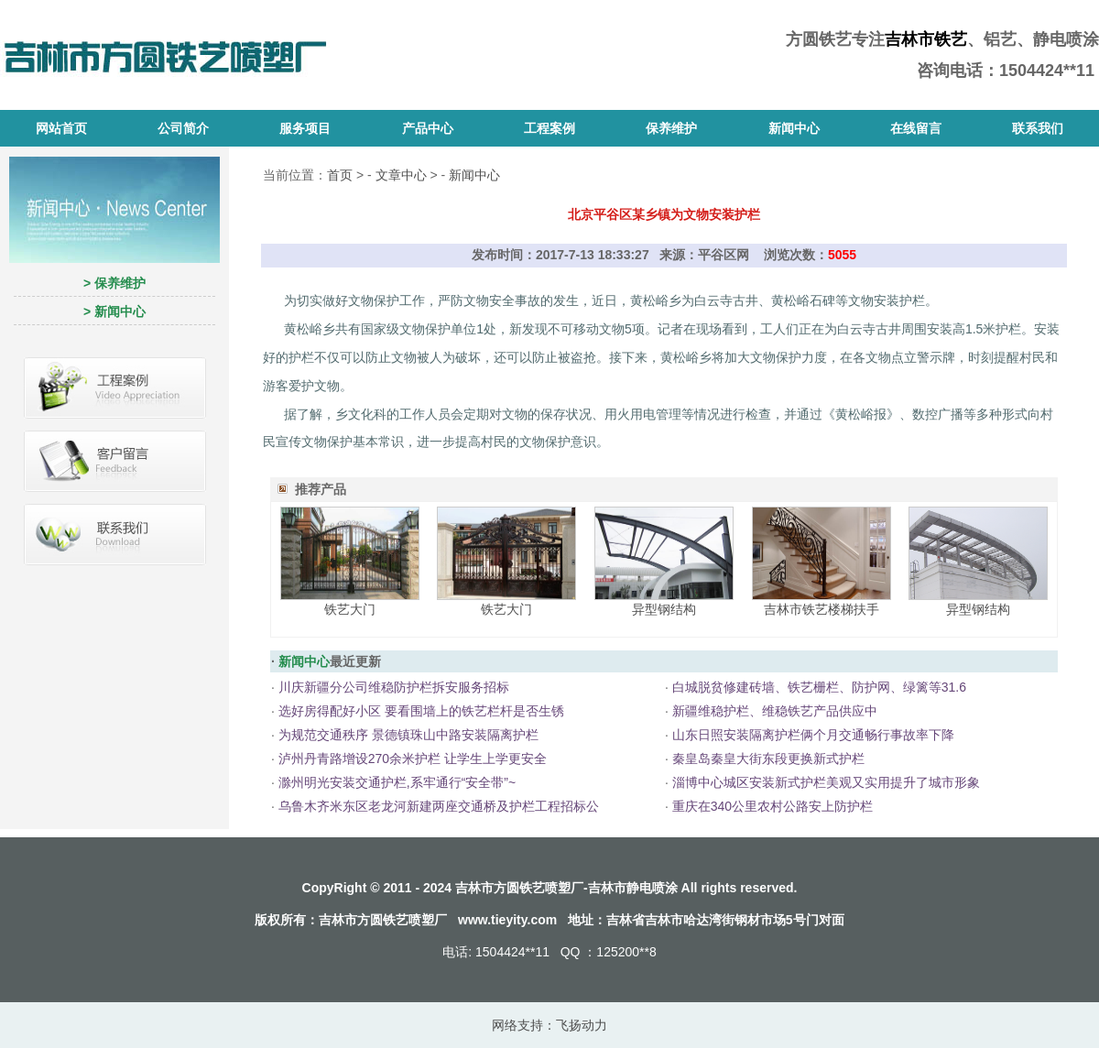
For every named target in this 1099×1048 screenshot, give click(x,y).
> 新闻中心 (114, 311)
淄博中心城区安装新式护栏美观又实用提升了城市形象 (826, 782)
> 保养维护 (114, 283)
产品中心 (427, 128)
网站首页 (61, 128)
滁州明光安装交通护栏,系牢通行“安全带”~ (397, 782)
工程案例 (549, 128)
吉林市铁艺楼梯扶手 (821, 609)
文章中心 (401, 175)
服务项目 (305, 128)
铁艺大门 (349, 609)
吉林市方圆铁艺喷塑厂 (383, 919)
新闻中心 (794, 128)
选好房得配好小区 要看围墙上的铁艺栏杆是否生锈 (421, 711)
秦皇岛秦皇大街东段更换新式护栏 (768, 758)
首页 (340, 175)
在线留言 (915, 128)
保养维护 (671, 128)
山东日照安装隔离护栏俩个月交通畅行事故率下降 (813, 734)
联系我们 (1037, 128)
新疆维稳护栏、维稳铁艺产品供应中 (774, 711)
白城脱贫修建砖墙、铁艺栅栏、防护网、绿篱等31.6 (819, 687)
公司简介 (183, 128)
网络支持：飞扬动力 (549, 1025)
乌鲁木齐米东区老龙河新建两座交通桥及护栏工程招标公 (438, 806)
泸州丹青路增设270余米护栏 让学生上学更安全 (412, 758)
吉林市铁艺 (926, 39)
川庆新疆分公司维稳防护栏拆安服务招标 (393, 687)
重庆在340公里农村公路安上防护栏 (772, 806)
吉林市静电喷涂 (633, 887)
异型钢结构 (664, 609)
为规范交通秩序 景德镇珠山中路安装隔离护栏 (408, 734)
